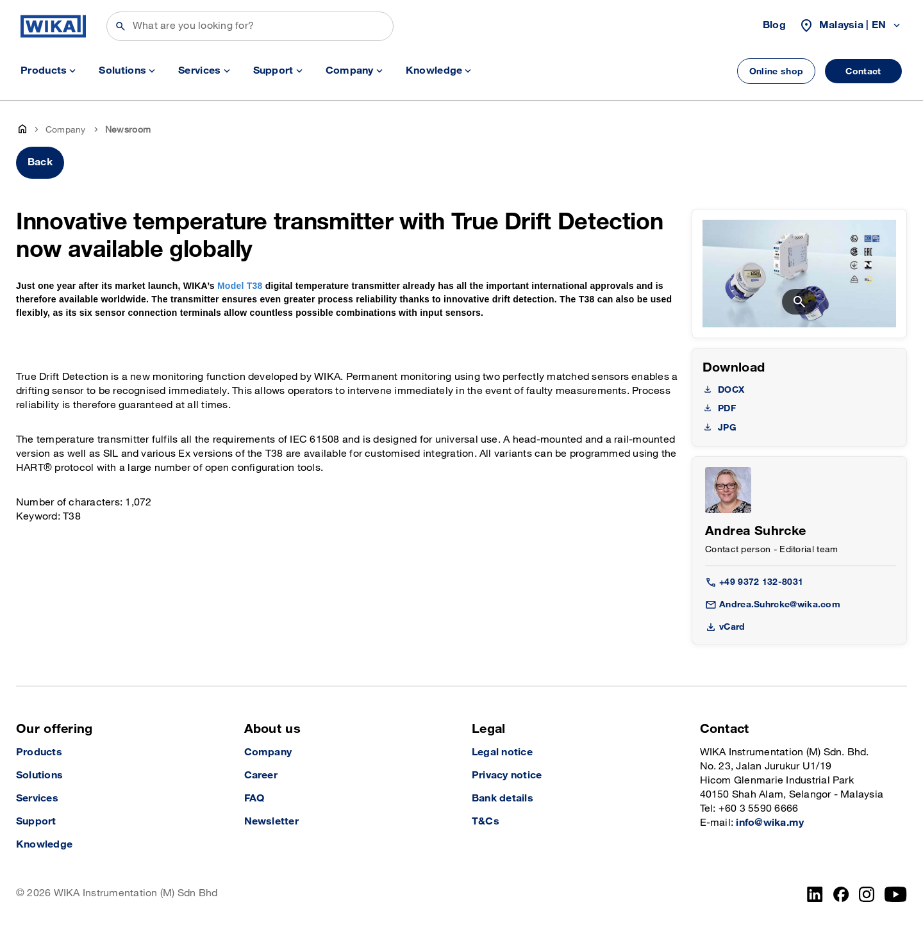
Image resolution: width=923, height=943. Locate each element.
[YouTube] (896, 894)
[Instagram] (866, 894)
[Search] (250, 26)
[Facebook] (841, 894)
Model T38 (240, 286)
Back (40, 162)
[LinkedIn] (815, 894)
